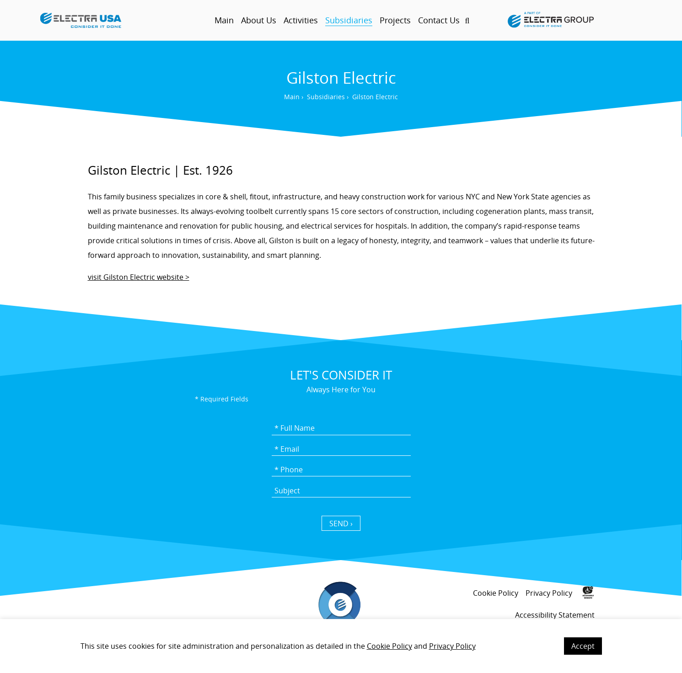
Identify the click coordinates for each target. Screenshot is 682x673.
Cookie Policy (389, 646)
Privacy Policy (452, 646)
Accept (583, 646)
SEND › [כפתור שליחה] (341, 523)
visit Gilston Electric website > (138, 277)
